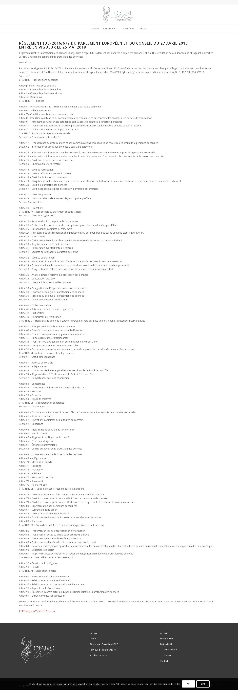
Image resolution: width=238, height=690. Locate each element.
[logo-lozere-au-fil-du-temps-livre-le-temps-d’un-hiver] (119, 14)
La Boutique (166, 643)
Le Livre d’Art (166, 638)
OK (188, 683)
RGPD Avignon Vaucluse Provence (37, 611)
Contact (93, 638)
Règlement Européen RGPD (104, 644)
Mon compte (170, 649)
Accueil (163, 633)
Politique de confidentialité (103, 649)
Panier (167, 655)
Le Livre (93, 633)
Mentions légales (98, 655)
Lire (203, 683)
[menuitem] (95, 28)
